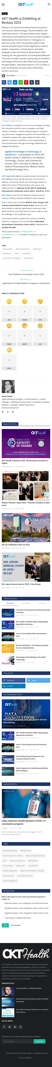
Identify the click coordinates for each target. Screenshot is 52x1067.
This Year (42, 603)
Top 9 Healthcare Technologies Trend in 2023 (26, 274)
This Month (26, 603)
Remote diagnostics (10, 871)
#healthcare (7, 254)
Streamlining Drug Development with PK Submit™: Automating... (32, 1000)
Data (4, 861)
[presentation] (41, 793)
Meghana (19, 662)
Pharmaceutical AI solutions (13, 856)
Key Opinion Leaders (24, 876)
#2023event (26, 254)
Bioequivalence (8, 876)
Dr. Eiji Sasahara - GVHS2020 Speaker (29, 988)
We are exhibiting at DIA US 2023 (16, 545)
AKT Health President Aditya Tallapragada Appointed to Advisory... (32, 623)
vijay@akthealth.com (10, 234)
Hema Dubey (8, 76)
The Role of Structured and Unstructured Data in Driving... (33, 611)
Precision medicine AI (17, 861)
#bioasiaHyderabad (22, 249)
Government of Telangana (11, 258)
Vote (5, 925)
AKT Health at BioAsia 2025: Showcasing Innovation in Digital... (25, 461)
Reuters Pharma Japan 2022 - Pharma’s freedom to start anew (26, 504)
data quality (20, 866)
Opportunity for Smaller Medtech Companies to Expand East (26, 283)
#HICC (17, 254)
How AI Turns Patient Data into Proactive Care (31, 635)
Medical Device (25, 851)
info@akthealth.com (28, 231)
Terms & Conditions (25, 1058)
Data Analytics (8, 866)
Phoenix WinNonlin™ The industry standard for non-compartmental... (32, 646)
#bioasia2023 (7, 249)
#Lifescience (37, 249)
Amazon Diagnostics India (35, 856)
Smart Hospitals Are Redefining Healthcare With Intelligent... (32, 769)
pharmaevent (28, 258)
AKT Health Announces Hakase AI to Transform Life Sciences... (32, 1011)
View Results (15, 925)
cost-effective (33, 866)
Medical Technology (10, 851)
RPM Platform (33, 861)
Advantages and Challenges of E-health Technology (31, 658)
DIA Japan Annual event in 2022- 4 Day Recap (21, 584)
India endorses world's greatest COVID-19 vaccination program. (23, 822)
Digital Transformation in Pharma (32, 871)
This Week (10, 603)
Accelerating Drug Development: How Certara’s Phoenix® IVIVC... (30, 757)
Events (5, 13)
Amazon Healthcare (10, 881)
